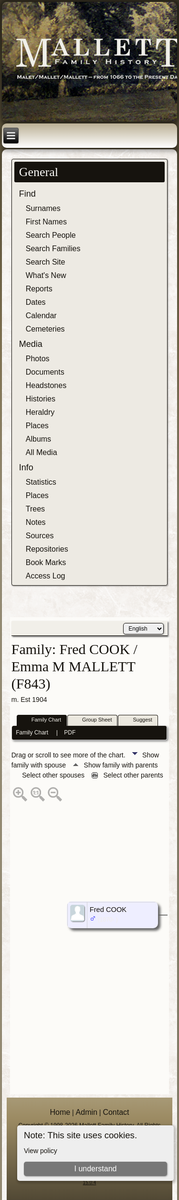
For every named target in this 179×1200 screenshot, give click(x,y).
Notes (36, 522)
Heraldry (40, 412)
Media (30, 344)
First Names (46, 222)
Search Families (53, 248)
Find (27, 194)
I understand (95, 1169)
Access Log (45, 576)
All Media (41, 452)
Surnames (43, 208)
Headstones (46, 385)
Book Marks (46, 562)
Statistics (41, 482)
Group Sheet (93, 720)
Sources (40, 536)
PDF (69, 732)
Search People (51, 235)
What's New (46, 275)
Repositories (47, 549)
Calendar (41, 315)
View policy (40, 1151)
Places (37, 426)
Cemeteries (45, 329)
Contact (116, 1112)
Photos (38, 359)
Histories (40, 399)
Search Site (45, 262)
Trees (35, 509)
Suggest (138, 720)
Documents (45, 372)
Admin (86, 1112)
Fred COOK (108, 909)
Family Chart (42, 720)
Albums (38, 439)
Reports (39, 289)
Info (26, 467)
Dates (36, 302)
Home (60, 1112)
